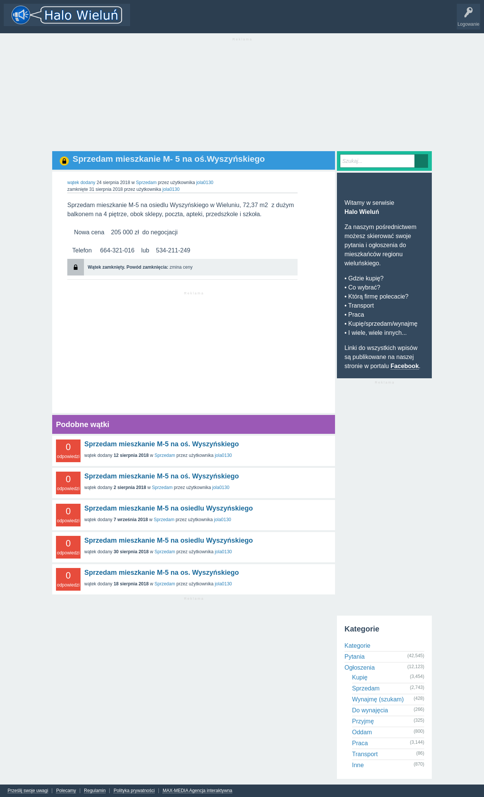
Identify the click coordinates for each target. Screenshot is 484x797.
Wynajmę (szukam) (378, 699)
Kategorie (194, 20)
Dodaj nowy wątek (231, 20)
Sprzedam (146, 182)
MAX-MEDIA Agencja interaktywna (197, 790)
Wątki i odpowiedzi (156, 20)
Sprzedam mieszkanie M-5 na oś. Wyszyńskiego (161, 444)
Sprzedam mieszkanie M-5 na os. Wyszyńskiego (161, 572)
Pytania (354, 656)
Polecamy (66, 790)
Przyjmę (363, 721)
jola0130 (223, 455)
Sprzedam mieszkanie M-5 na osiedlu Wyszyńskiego (168, 508)
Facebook (405, 366)
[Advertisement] (242, 98)
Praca (360, 743)
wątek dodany (81, 182)
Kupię (360, 677)
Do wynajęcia (370, 710)
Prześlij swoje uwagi (28, 790)
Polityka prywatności (134, 790)
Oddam (362, 732)
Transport (365, 754)
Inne (358, 765)
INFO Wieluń (291, 20)
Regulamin (94, 790)
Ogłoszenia (359, 667)
